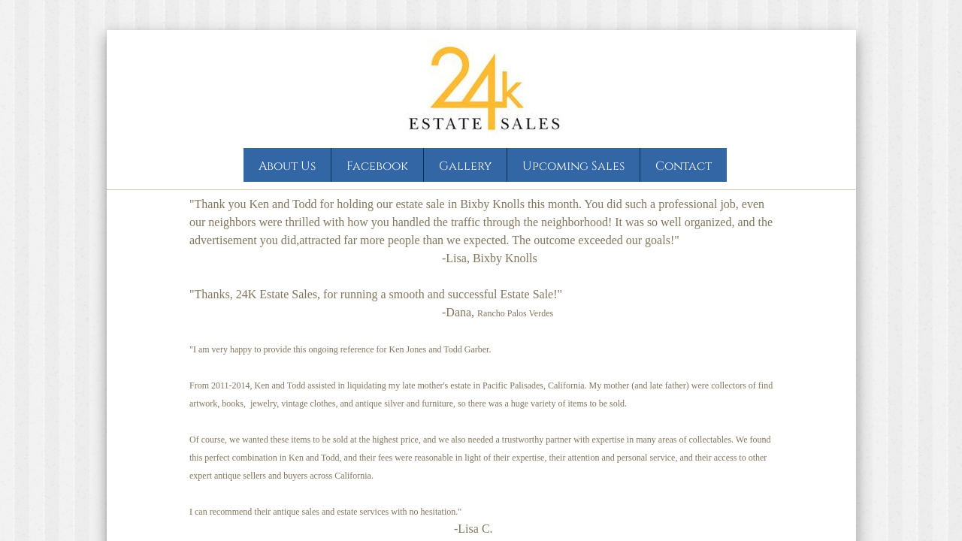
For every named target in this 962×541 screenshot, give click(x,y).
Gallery (465, 166)
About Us (287, 166)
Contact (683, 166)
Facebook (377, 166)
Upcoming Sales (573, 166)
